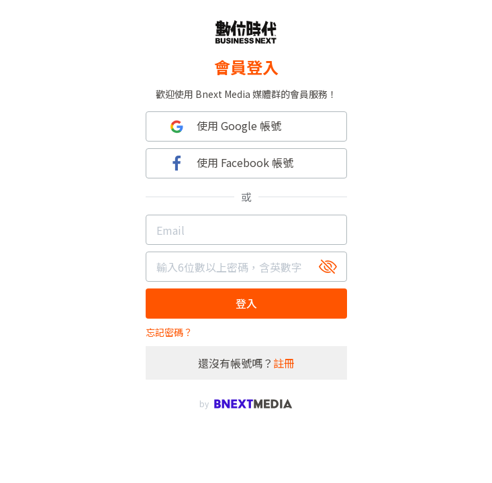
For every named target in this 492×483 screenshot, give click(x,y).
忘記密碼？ (169, 332)
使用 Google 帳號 (223, 126)
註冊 (284, 363)
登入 (246, 303)
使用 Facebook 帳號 (229, 163)
